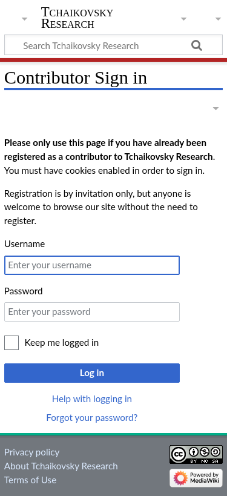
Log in (92, 372)
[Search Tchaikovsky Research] (113, 45)
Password (23, 290)
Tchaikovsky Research (77, 17)
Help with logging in (92, 398)
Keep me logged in (62, 342)
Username (24, 243)
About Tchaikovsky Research (61, 465)
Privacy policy (31, 451)
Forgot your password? (91, 417)
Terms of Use (30, 479)
